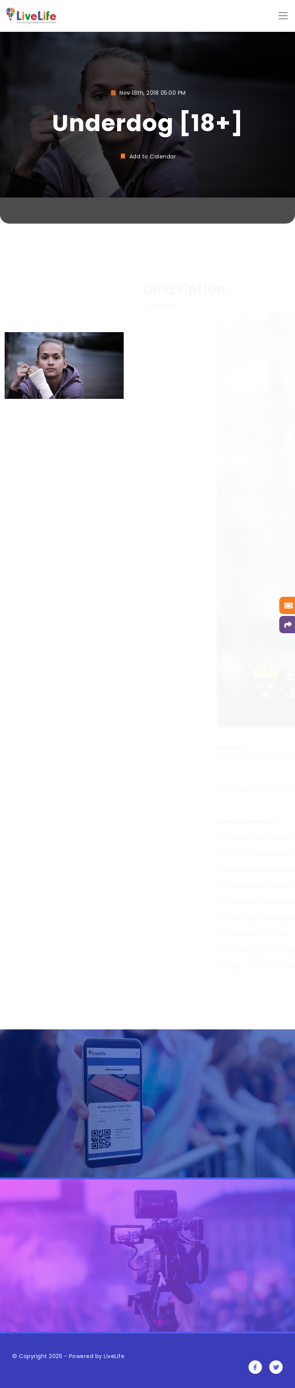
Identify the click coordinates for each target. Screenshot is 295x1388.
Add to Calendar (147, 156)
